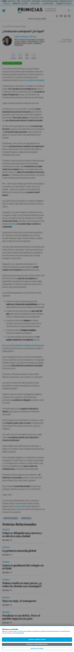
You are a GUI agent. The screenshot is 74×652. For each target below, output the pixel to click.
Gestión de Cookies (37, 648)
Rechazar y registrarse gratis (37, 644)
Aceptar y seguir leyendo (37, 639)
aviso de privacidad (18, 633)
